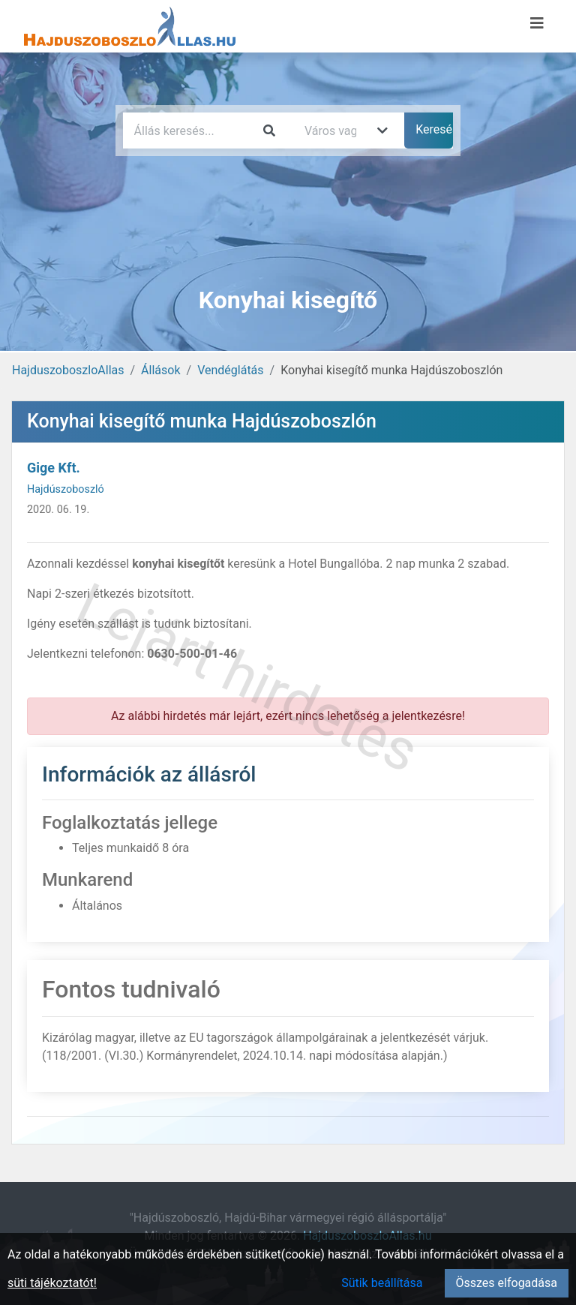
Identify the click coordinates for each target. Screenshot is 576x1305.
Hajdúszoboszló (65, 489)
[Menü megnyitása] (537, 23)
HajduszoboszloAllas (68, 370)
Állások (160, 370)
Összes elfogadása (506, 1283)
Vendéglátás (230, 370)
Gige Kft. (53, 468)
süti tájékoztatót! (52, 1283)
